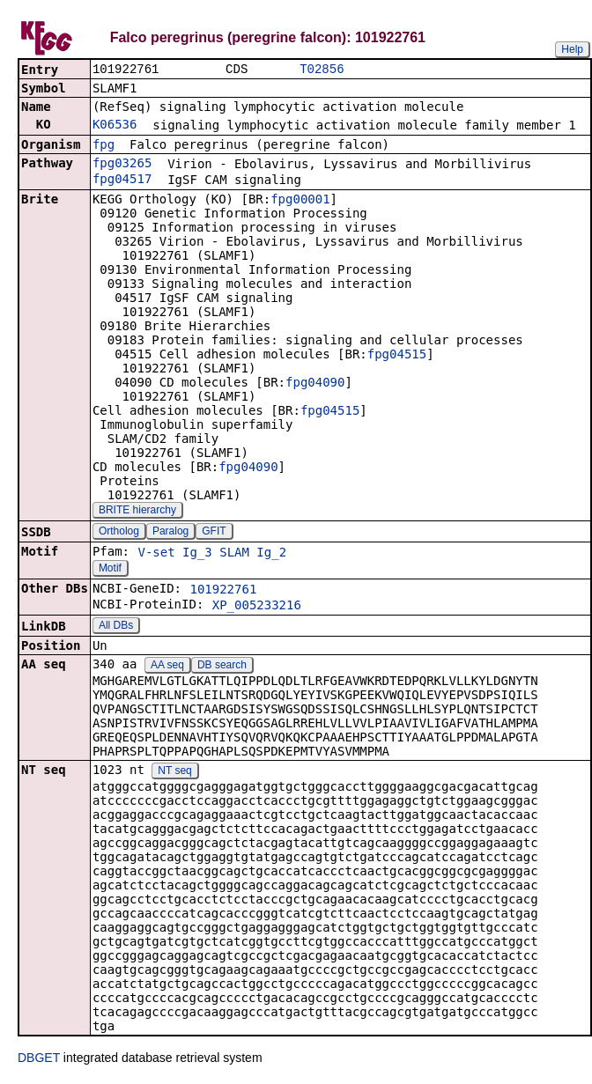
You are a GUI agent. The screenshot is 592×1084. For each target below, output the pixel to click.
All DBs (116, 627)
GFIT (214, 533)
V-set (155, 554)
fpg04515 (396, 356)
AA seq (167, 666)
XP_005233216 (256, 607)
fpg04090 (314, 384)
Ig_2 (271, 554)
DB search (222, 666)
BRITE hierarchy (137, 511)
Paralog (170, 533)
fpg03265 (122, 165)
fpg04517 (122, 180)
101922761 (222, 591)
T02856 (322, 70)
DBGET (39, 1059)
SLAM (234, 554)
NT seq (174, 772)
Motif (110, 570)
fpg (103, 146)
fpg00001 (299, 201)
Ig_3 (197, 554)
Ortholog (119, 533)
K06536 (114, 126)
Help (572, 49)
